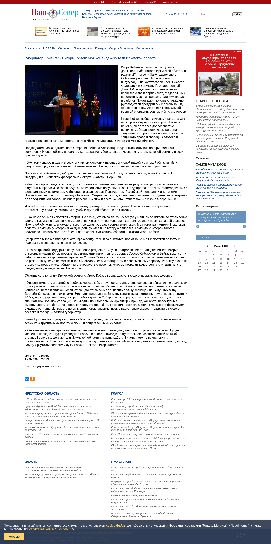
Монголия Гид (170, 2)
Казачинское (122, 14)
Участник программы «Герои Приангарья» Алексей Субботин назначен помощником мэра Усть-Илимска (62, 414)
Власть (49, 48)
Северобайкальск (103, 14)
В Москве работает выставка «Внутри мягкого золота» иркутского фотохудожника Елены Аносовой (146, 421)
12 (242, 259)
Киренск (141, 10)
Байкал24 (98, 2)
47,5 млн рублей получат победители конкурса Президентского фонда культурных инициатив (218, 127)
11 (235, 259)
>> (234, 246)
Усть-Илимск (110, 10)
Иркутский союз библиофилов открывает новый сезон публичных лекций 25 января (144, 490)
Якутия (97, 17)
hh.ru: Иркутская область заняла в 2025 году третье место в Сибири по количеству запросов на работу (148, 439)
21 (206, 266)
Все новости (32, 48)
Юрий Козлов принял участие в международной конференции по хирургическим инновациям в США (148, 446)
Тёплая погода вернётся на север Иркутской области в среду (216, 179)
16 (221, 262)
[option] (58, 31)
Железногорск (127, 10)
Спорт (113, 48)
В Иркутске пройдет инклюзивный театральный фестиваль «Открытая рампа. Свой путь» (148, 483)
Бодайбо (87, 14)
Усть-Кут (86, 10)
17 (228, 262)
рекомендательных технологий (51, 528)
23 (221, 266)
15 (213, 262)
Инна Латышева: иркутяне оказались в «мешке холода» (145, 434)
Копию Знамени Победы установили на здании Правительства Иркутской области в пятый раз (219, 138)
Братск (97, 10)
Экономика (126, 48)
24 (228, 266)
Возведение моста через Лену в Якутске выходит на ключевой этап (220, 171)
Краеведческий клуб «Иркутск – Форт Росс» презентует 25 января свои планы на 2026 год (147, 428)
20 (199, 266)
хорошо (14, 536)
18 (235, 262)
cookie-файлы (116, 525)
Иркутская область (141, 14)
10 (228, 259)
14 (206, 262)
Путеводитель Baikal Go (124, 2)
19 (242, 262)
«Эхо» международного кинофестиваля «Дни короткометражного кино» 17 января (138, 407)
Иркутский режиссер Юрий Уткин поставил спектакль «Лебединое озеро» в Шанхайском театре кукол (58, 407)
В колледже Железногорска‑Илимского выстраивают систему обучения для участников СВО (219, 195)
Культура (100, 48)
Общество (64, 48)
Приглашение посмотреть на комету (134, 495)
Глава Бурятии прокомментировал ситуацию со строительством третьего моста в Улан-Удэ (54, 469)
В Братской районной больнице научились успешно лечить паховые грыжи (217, 149)
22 (213, 266)
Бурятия (86, 17)
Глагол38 (150, 2)
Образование (144, 48)
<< (207, 246)
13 (199, 262)
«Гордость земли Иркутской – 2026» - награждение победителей (219, 118)
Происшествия (83, 48)
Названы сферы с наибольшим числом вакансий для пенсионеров (219, 186)
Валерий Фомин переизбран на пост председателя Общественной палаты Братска (142, 515)
